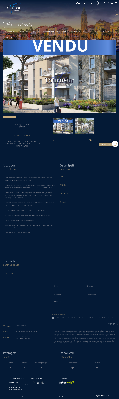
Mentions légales (58, 396)
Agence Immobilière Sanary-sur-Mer (15, 31)
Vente (30, 31)
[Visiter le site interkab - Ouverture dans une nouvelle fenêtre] (67, 382)
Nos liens (70, 396)
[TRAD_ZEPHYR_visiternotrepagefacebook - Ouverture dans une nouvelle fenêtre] (103, 4)
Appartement (49, 31)
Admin (65, 396)
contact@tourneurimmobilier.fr (26, 331)
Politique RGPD (77, 396)
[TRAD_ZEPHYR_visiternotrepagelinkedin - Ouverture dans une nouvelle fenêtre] (111, 4)
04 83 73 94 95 (21, 325)
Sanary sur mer (38, 31)
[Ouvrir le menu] (116, 3)
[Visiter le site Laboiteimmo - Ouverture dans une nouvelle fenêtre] (102, 396)
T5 (56, 31)
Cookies (84, 396)
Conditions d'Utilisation (90, 342)
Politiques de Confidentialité (76, 342)
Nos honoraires (41, 396)
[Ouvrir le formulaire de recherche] (87, 3)
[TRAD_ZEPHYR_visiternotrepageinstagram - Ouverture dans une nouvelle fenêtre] (107, 4)
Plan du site (50, 396)
